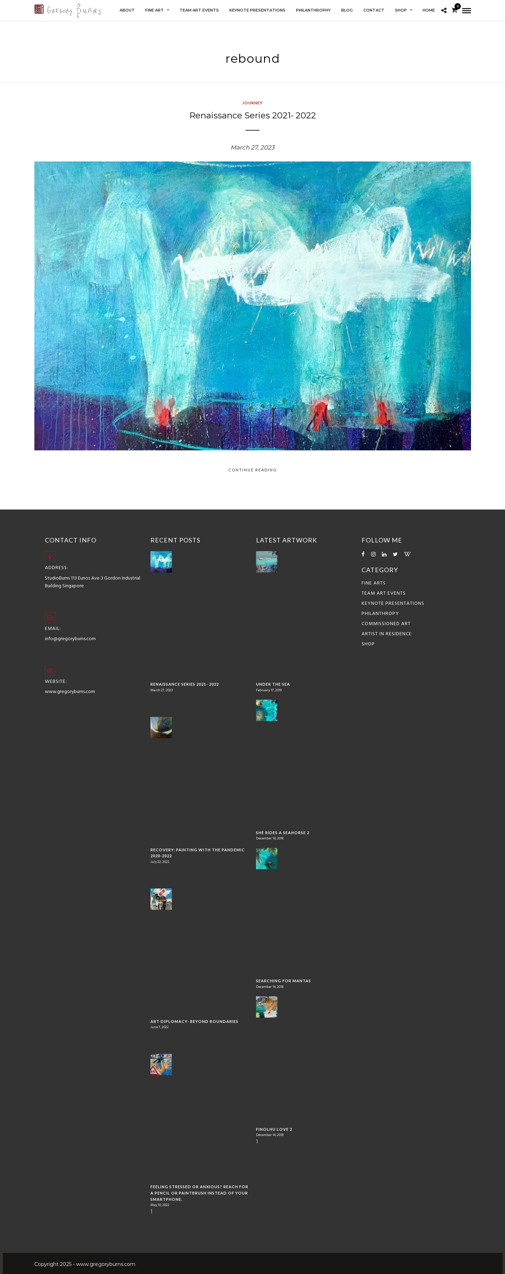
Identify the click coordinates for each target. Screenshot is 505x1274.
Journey (252, 103)
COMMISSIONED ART (386, 624)
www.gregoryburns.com (70, 692)
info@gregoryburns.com (70, 639)
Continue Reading (252, 470)
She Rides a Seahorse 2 (282, 832)
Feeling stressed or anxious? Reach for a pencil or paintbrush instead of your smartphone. (199, 1192)
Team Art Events (384, 593)
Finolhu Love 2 (274, 1129)
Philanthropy (380, 614)
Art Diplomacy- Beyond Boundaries (194, 1021)
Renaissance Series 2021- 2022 (252, 115)
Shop (368, 644)
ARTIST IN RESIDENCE (387, 634)
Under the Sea (273, 684)
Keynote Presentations (393, 604)
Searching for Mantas (283, 980)
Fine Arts (374, 583)
